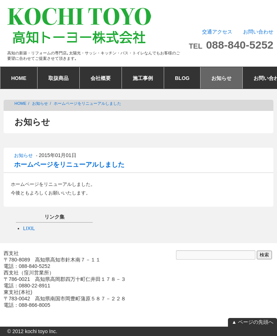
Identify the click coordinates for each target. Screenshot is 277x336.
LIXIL (29, 228)
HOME (18, 78)
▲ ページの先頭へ (252, 322)
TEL (231, 46)
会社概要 (101, 78)
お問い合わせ (258, 32)
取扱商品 (58, 78)
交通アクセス (217, 32)
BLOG (182, 78)
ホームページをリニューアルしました (87, 103)
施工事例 (143, 78)
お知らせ (221, 78)
